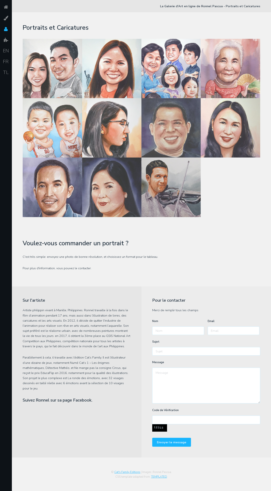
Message (158, 362)
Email (211, 321)
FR (6, 62)
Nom (155, 321)
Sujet (155, 342)
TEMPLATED (159, 477)
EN (6, 51)
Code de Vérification (165, 410)
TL (6, 72)
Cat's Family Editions (127, 472)
